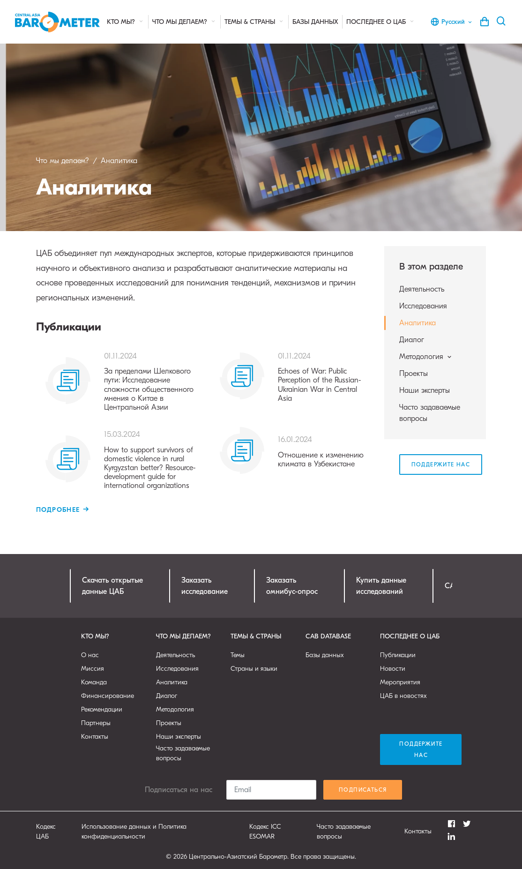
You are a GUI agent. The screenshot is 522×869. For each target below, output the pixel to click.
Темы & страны (254, 22)
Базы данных (315, 22)
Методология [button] (426, 356)
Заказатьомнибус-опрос (292, 586)
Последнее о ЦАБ (380, 22)
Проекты (413, 373)
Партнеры (96, 723)
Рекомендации (101, 709)
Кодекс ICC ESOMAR (265, 831)
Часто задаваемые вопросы (429, 413)
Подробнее (58, 510)
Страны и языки (254, 669)
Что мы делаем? (184, 22)
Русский (451, 21)
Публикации (398, 655)
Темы (238, 655)
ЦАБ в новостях (403, 696)
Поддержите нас (440, 464)
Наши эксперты (424, 390)
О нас (90, 655)
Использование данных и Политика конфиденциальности (134, 831)
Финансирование (107, 696)
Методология (175, 709)
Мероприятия (400, 682)
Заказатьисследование (204, 586)
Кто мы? (125, 22)
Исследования (423, 306)
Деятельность (421, 289)
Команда (94, 682)
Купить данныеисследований (381, 586)
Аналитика (417, 323)
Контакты (94, 737)
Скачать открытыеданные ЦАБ (112, 586)
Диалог (411, 340)
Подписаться (363, 790)
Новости (392, 669)
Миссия (92, 669)
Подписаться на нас (178, 790)
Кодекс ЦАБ (46, 831)
